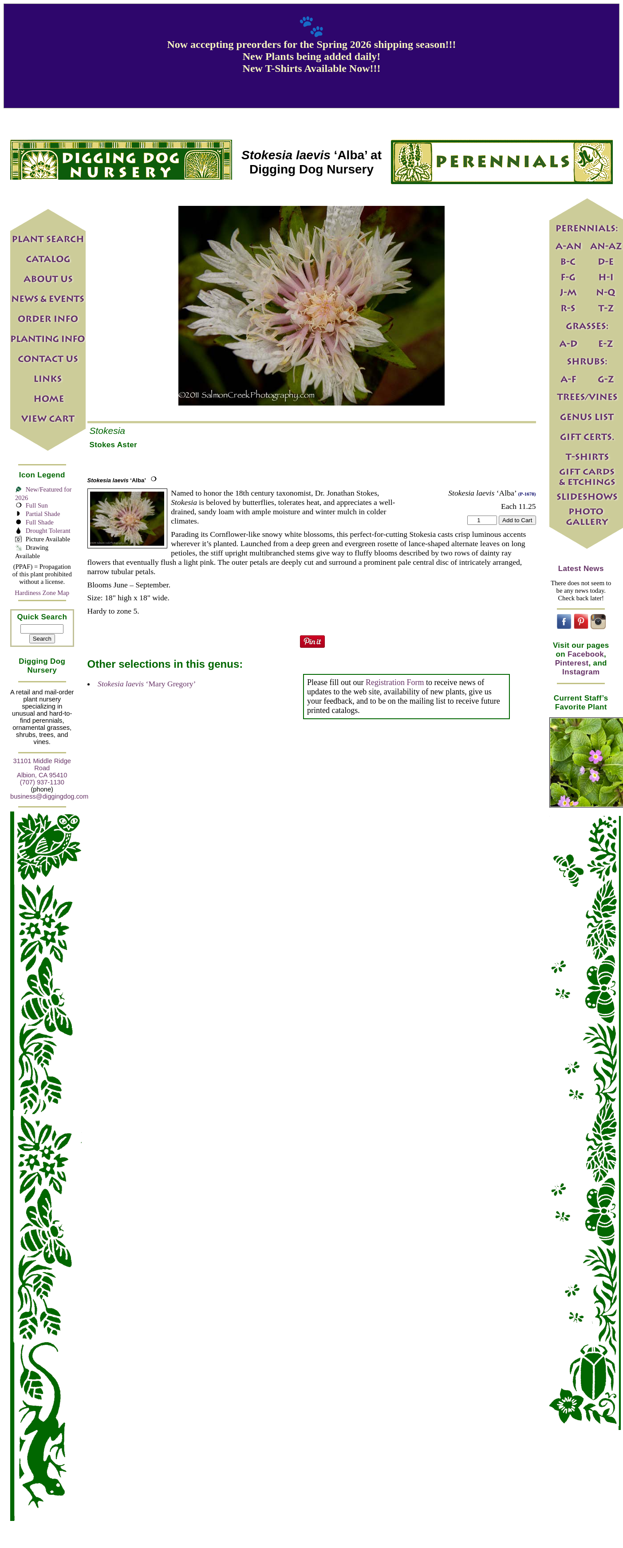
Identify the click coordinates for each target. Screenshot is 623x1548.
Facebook (586, 654)
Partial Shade (43, 513)
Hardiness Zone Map (42, 592)
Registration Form (395, 682)
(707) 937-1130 (42, 782)
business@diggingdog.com (49, 796)
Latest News (581, 568)
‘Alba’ (116, 480)
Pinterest (572, 663)
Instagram (580, 672)
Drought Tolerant (48, 530)
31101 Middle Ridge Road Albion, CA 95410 (42, 768)
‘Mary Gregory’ (147, 683)
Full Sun (37, 505)
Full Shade (40, 522)
